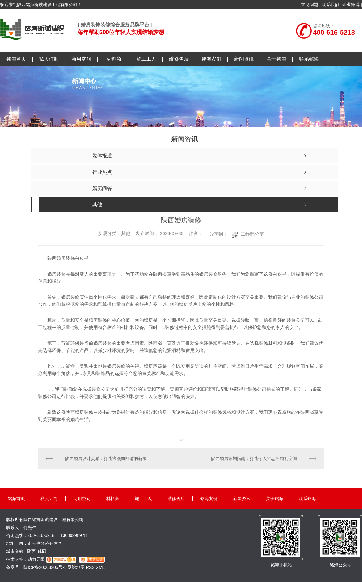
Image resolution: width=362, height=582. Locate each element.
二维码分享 (252, 234)
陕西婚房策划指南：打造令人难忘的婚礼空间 (254, 458)
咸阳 (42, 551)
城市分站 (14, 551)
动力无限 (36, 559)
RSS (91, 567)
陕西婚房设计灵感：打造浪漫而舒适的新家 (106, 458)
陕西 (31, 551)
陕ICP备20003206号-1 (44, 567)
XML (100, 567)
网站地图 (76, 567)
